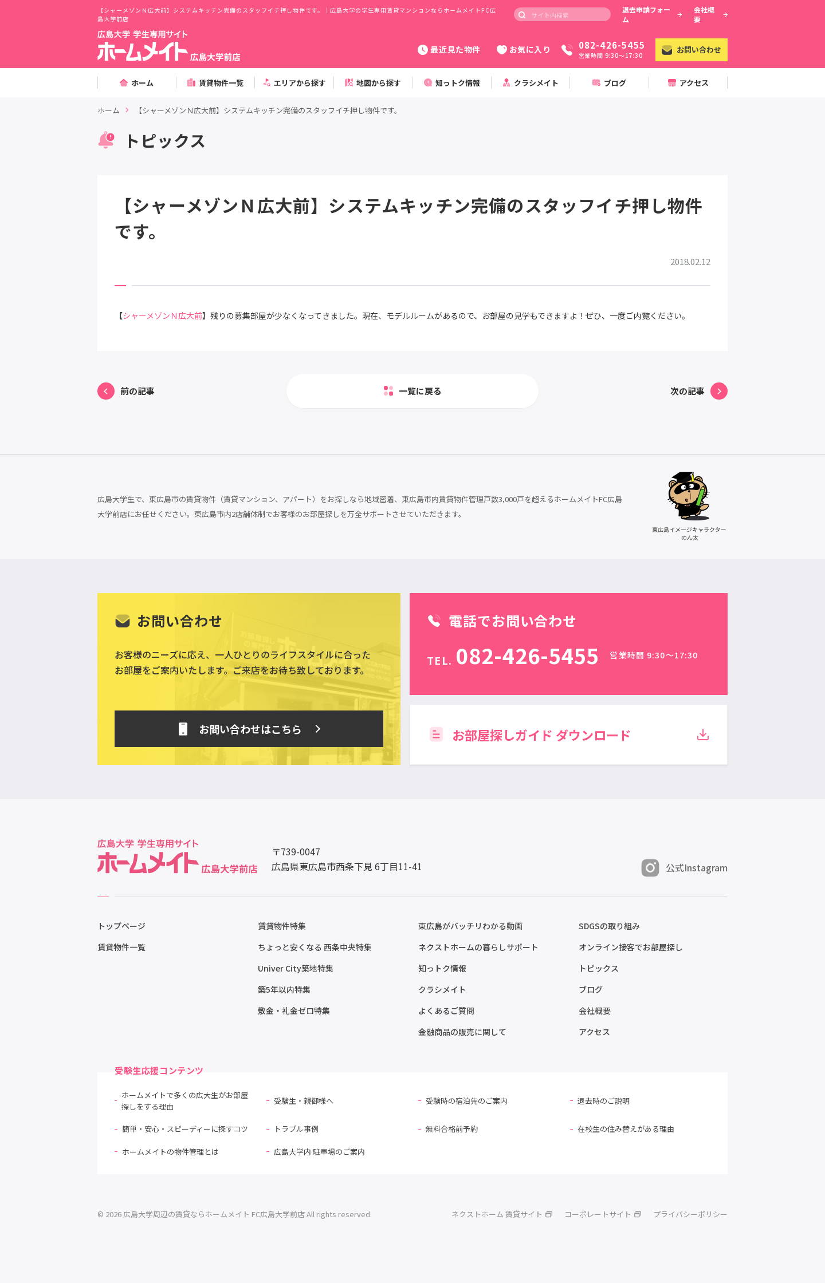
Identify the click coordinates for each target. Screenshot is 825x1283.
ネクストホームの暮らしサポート (478, 947)
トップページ (121, 925)
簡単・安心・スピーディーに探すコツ (185, 1128)
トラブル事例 (296, 1128)
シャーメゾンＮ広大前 (162, 315)
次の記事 (687, 391)
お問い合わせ (691, 49)
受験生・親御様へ (303, 1100)
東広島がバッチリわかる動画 (470, 925)
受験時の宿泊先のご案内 (467, 1100)
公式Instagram (684, 868)
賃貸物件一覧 (121, 947)
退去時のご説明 (604, 1100)
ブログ (591, 989)
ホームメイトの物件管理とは (170, 1151)
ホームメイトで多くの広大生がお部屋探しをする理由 (184, 1100)
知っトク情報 (442, 968)
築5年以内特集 (284, 989)
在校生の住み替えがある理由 (626, 1128)
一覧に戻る (420, 391)
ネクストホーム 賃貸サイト (502, 1214)
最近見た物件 (449, 49)
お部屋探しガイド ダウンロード (568, 734)
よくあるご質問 (446, 1010)
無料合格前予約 (452, 1128)
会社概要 (711, 14)
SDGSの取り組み (609, 925)
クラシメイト (442, 989)
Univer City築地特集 (295, 968)
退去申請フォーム (652, 14)
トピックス (599, 968)
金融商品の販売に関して (462, 1031)
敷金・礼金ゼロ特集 (294, 1010)
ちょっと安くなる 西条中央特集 (315, 947)
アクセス (594, 1031)
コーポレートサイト (603, 1214)
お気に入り (524, 49)
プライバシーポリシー (690, 1214)
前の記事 (137, 391)
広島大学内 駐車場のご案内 (319, 1151)
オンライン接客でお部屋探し (631, 947)
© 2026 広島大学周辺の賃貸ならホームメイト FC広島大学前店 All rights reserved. (234, 1214)
